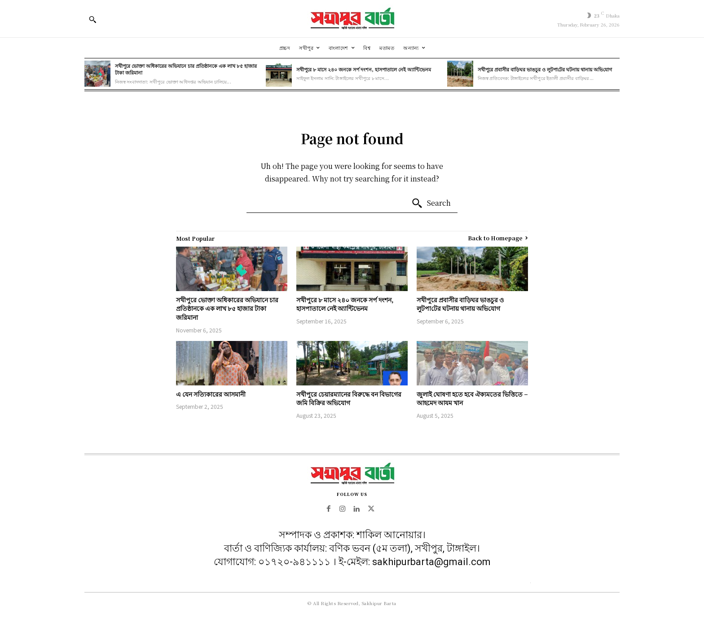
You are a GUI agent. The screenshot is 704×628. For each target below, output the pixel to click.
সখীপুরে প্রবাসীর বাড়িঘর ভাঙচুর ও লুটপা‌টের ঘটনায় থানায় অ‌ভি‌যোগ (545, 69)
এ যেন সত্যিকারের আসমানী (211, 393)
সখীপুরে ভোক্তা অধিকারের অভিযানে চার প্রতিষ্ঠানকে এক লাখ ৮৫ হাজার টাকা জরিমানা (186, 69)
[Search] (431, 203)
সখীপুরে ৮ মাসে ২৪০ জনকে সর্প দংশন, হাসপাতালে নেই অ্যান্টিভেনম (363, 69)
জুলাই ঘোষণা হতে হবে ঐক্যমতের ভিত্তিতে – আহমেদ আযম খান (472, 398)
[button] (92, 19)
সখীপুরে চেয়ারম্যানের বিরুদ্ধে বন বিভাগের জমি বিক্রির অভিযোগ (348, 398)
